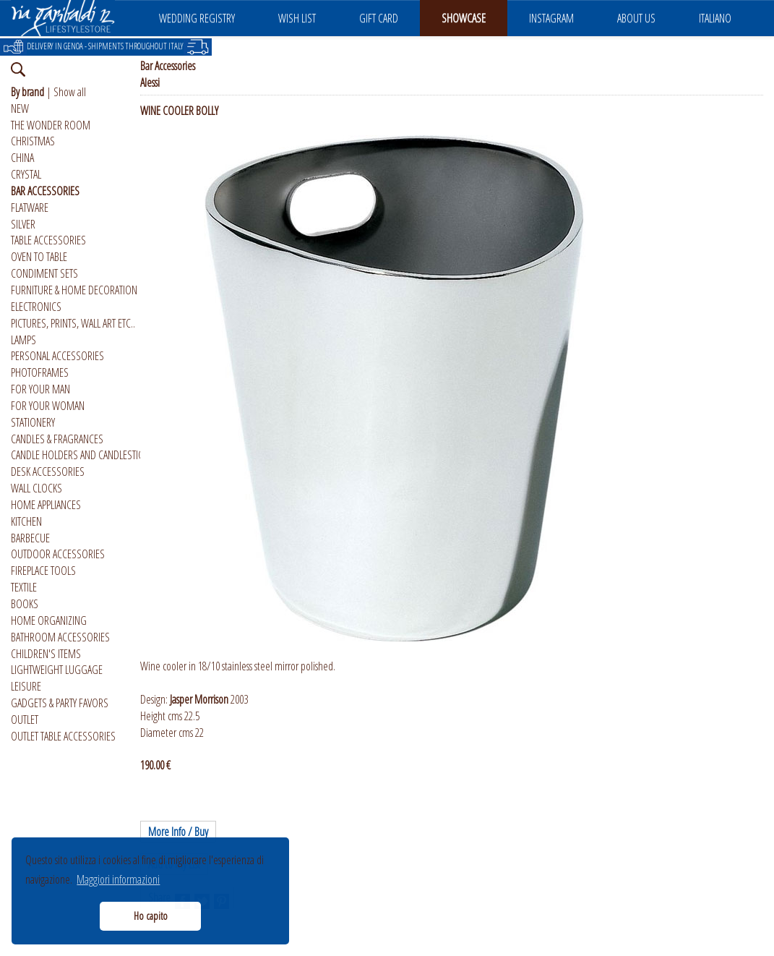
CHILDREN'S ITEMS (46, 654)
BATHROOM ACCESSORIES (60, 637)
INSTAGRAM (551, 18)
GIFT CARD (378, 18)
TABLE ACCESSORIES (48, 240)
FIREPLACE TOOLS (43, 571)
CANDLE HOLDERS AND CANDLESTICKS (81, 455)
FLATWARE (29, 207)
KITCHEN (26, 521)
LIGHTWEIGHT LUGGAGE (57, 670)
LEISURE (26, 686)
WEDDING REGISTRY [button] (197, 18)
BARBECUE (30, 538)
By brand (27, 92)
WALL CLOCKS (36, 488)
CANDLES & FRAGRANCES (57, 439)
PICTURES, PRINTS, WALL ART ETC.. (73, 323)
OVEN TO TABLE (39, 257)
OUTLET (24, 719)
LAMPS (23, 340)
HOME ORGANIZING (49, 620)
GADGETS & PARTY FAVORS (59, 703)
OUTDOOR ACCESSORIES (58, 554)
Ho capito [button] (151, 916)
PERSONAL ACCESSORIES (57, 356)
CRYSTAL (26, 174)
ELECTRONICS (36, 307)
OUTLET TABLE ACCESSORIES (63, 736)
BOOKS (24, 604)
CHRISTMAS (33, 141)
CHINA (22, 158)
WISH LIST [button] (297, 18)
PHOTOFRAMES (40, 372)
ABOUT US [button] (636, 18)
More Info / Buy (178, 832)
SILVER (23, 224)
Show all (69, 92)
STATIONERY (33, 422)
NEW (20, 108)
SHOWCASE (464, 18)
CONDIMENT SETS (44, 273)
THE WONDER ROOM (50, 125)
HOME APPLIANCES (46, 505)
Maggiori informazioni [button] (118, 879)
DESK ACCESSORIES (48, 471)
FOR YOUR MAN (40, 389)
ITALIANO (715, 18)
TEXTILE (24, 587)
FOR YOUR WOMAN (48, 406)
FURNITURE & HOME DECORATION (74, 290)
